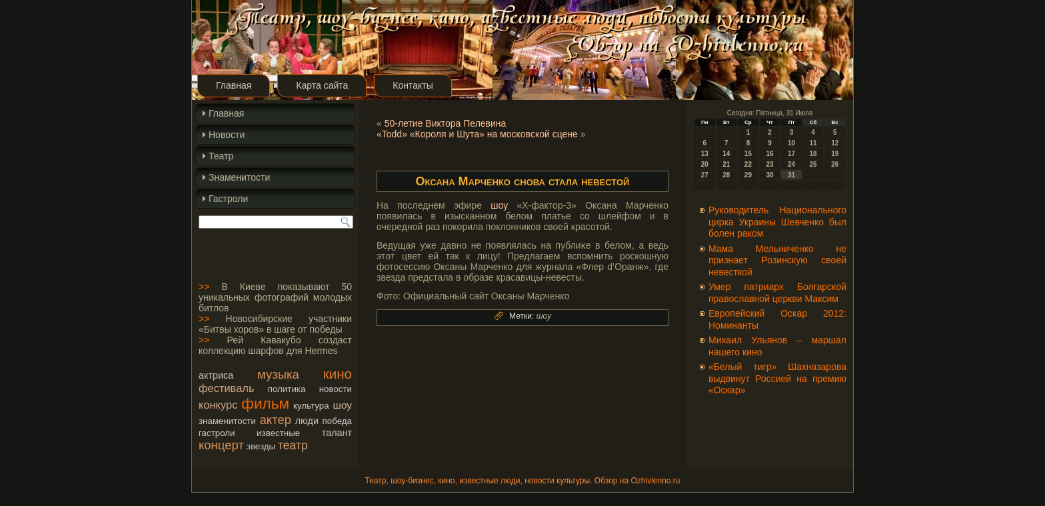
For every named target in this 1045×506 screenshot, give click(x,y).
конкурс (218, 405)
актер (275, 420)
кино (337, 373)
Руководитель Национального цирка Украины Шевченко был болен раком (777, 222)
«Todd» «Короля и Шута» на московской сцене (477, 134)
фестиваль (226, 388)
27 (704, 175)
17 (791, 153)
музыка (278, 374)
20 (704, 164)
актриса (216, 375)
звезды (261, 446)
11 (813, 143)
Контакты (413, 85)
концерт (221, 445)
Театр (221, 156)
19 (834, 153)
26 (834, 164)
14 (726, 153)
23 (769, 164)
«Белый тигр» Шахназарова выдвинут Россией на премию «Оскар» (777, 378)
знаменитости (227, 421)
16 (769, 153)
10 (791, 143)
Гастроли (228, 198)
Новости (227, 134)
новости (335, 389)
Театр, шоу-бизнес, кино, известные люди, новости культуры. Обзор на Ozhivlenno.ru (522, 480)
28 (726, 175)
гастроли (217, 433)
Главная (233, 85)
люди (307, 420)
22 (748, 164)
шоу (342, 405)
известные (278, 433)
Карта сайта (322, 85)
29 (748, 175)
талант (337, 432)
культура (311, 406)
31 (791, 175)
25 (813, 164)
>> (204, 286)
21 (726, 164)
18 (813, 153)
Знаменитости (239, 177)
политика (287, 389)
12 (834, 143)
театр (293, 445)
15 (748, 153)
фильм (265, 403)
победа (337, 421)
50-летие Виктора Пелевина (446, 123)
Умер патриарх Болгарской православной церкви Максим (777, 292)
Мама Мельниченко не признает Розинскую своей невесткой (777, 260)
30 (769, 175)
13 (704, 153)
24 (791, 164)
